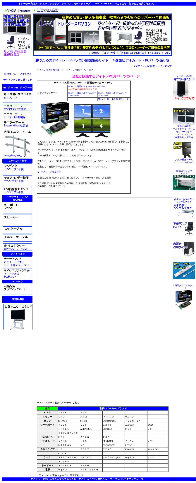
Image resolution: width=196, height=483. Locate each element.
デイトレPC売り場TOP (48, 70)
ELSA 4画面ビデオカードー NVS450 (86, 86)
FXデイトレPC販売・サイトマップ (153, 66)
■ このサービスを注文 (49, 172)
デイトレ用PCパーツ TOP (79, 70)
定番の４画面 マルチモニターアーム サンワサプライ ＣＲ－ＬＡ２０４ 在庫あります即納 (184, 131)
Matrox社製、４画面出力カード (113, 99)
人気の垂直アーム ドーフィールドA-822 (184, 160)
